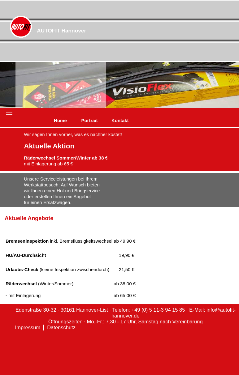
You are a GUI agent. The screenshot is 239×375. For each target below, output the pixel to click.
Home (60, 120)
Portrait (89, 120)
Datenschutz (61, 327)
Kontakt (120, 120)
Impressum (28, 327)
